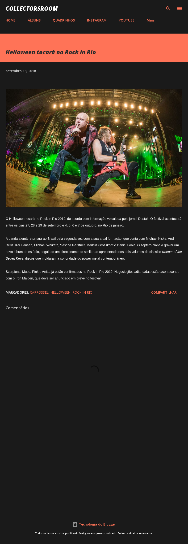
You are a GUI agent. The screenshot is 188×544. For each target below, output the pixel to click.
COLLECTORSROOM (32, 8)
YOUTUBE (126, 20)
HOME (11, 20)
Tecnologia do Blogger (94, 524)
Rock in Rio (82, 292)
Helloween (60, 292)
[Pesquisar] (168, 8)
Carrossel (39, 292)
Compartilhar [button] (164, 292)
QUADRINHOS (64, 20)
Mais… (152, 20)
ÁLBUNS (34, 20)
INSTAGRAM (97, 20)
